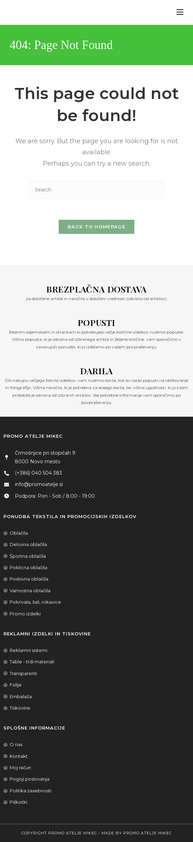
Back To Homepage (96, 226)
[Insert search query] (96, 190)
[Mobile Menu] (177, 12)
